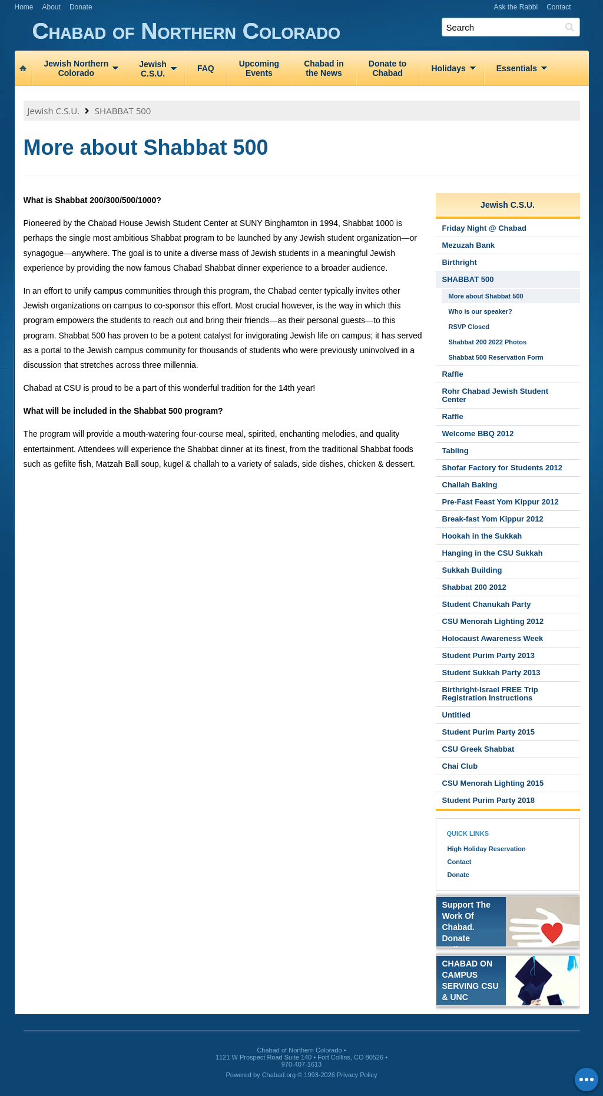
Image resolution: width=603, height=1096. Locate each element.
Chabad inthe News (324, 68)
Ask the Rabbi (515, 7)
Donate (80, 7)
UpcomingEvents (259, 68)
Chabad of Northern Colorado (310, 31)
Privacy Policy (357, 1074)
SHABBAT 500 (123, 111)
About (51, 7)
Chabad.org (279, 1074)
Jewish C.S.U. (54, 111)
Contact (558, 7)
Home (24, 7)
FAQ (205, 68)
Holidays (448, 68)
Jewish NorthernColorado (76, 68)
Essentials (516, 68)
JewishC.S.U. (153, 68)
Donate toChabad (388, 68)
